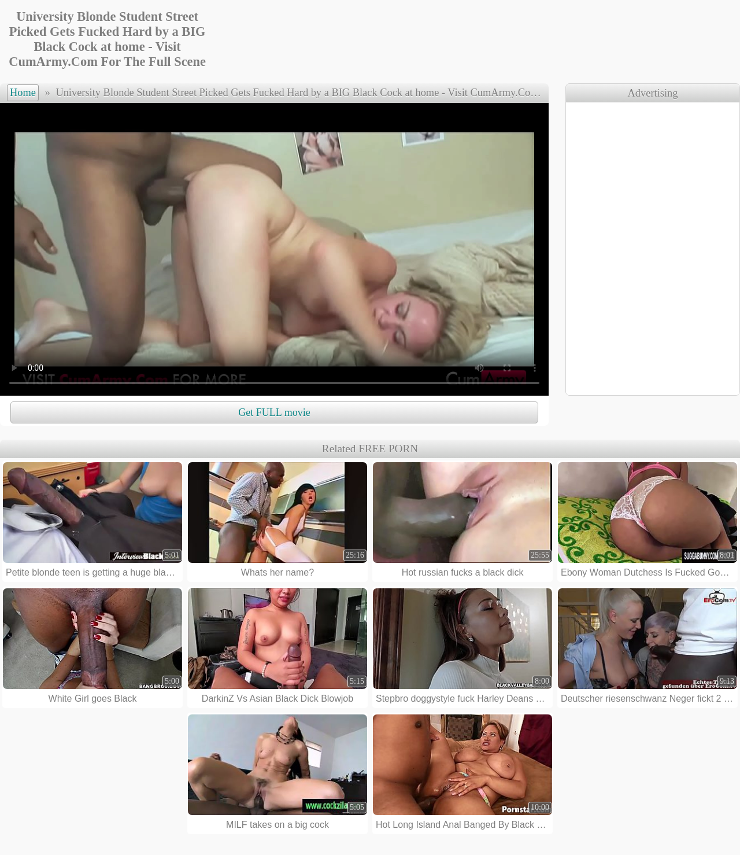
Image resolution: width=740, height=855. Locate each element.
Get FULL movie (274, 412)
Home (23, 92)
